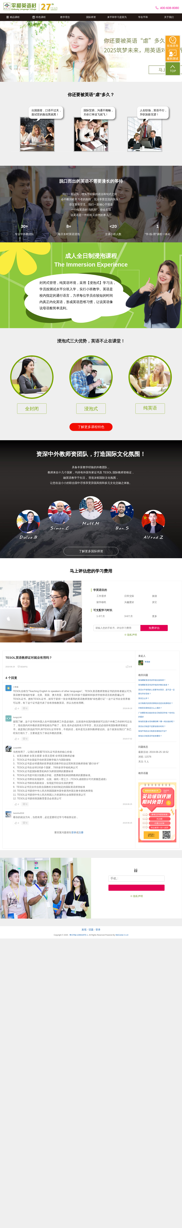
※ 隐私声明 (130, 634)
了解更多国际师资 (91, 551)
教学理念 (65, 17)
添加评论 (23, 667)
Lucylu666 (17, 748)
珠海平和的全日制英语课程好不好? (152, 731)
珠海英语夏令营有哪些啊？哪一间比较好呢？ (156, 721)
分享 (129, 667)
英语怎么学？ (143, 698)
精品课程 (13, 17)
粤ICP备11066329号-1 (78, 935)
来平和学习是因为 (117, 17)
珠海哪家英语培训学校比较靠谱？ (152, 680)
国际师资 (91, 17)
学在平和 (143, 17)
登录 (73, 832)
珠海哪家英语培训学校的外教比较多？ (153, 685)
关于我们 (169, 17)
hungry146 (17, 717)
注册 (81, 832)
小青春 (16, 687)
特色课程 (39, 17)
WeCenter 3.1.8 (122, 935)
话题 (91, 929)
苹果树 (147, 662)
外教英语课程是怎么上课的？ (150, 708)
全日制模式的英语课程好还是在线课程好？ (155, 703)
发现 (84, 929)
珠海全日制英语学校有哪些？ (150, 736)
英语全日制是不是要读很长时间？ (152, 726)
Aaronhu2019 (18, 813)
